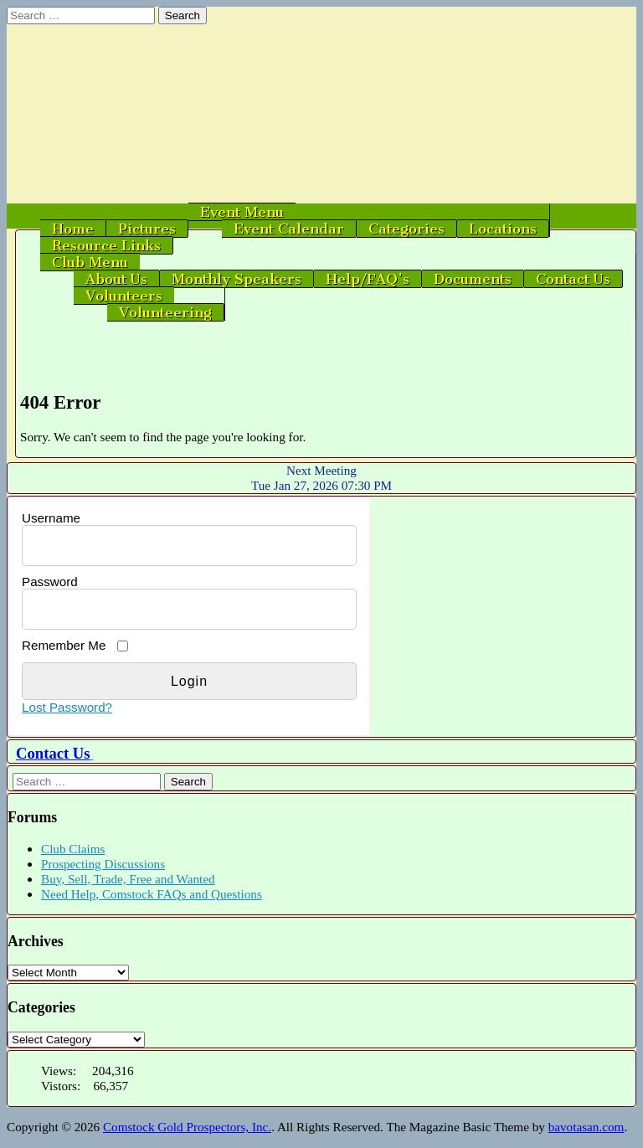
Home (73, 228)
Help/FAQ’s (367, 278)
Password (50, 581)
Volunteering (165, 312)
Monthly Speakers (236, 278)
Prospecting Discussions (103, 864)
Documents (473, 278)
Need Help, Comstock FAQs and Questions (151, 894)
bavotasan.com (586, 1127)
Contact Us (573, 278)
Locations (503, 228)
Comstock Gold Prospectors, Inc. (187, 1127)
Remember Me (63, 645)
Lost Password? (67, 707)
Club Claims (73, 849)
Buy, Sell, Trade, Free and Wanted (128, 879)
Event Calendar (289, 228)
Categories (406, 228)
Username (51, 518)
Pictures (147, 228)
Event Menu (242, 211)
